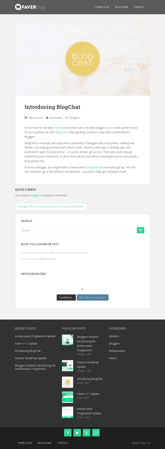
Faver (57, 127)
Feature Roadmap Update (31, 358)
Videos (113, 358)
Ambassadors (117, 351)
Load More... (66, 297)
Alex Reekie (56, 117)
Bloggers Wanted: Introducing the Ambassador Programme (35, 367)
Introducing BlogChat (28, 351)
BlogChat (60, 132)
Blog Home (121, 7)
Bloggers (75, 117)
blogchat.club (95, 167)
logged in (36, 195)
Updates (114, 336)
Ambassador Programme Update (35, 336)
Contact (139, 7)
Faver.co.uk (102, 7)
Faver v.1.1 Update (26, 343)
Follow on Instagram (92, 297)
